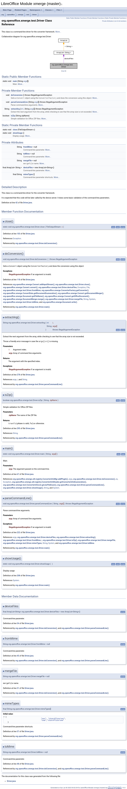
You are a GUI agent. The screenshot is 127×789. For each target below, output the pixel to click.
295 (18, 428)
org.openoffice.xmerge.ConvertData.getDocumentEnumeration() (30, 293)
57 (18, 731)
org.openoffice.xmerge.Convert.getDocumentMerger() (80, 293)
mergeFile (27, 160)
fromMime (27, 147)
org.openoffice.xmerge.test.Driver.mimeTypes (22, 542)
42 (16, 202)
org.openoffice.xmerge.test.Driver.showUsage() (23, 487)
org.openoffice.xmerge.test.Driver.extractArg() (75, 537)
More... (58, 32)
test (28, 14)
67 (18, 473)
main (15, 81)
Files (59, 10)
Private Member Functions (95, 18)
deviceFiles (28, 167)
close (15, 129)
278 (18, 374)
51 (18, 687)
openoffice (11, 14)
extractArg (15, 109)
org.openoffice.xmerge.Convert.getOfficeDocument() (67, 296)
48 (18, 763)
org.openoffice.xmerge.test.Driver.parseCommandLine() (38, 384)
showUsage (18, 133)
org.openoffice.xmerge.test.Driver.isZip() (60, 539)
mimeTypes (28, 174)
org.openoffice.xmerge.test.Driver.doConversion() (36, 243)
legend (64, 71)
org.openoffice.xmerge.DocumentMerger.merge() (23, 299)
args (25, 81)
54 (18, 623)
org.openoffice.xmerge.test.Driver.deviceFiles (57, 287)
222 (18, 532)
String (85, 299)
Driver (34, 14)
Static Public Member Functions (76, 18)
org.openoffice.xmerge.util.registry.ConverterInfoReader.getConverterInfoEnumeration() (49, 481)
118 (18, 279)
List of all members (120, 21)
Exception (17, 238)
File (88, 287)
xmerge (20, 14)
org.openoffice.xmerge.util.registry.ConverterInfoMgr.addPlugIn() (40, 478)
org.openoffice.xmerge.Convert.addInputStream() (33, 284)
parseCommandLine (19, 102)
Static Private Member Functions (115, 18)
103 (18, 233)
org (2, 14)
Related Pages (21, 10)
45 (18, 655)
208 (18, 575)
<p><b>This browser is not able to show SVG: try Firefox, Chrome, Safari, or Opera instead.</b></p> (63, 53)
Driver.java (27, 202)
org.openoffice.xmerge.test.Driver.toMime (20, 302)
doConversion (16, 95)
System (92, 299)
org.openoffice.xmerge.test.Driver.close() (72, 284)
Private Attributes (107, 21)
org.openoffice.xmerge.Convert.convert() (20, 287)
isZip (13, 115)
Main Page (7, 10)
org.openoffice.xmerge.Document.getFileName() (23, 296)
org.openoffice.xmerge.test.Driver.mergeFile (64, 299)
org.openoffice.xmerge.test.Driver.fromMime (22, 290)
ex (117, 478)
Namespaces (36, 10)
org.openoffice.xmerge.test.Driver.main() (32, 306)
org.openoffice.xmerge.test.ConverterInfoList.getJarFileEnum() (29, 484)
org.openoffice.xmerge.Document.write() (60, 302)
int (22, 109)
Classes (49, 10)
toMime (26, 154)
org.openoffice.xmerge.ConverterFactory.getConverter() (64, 290)
